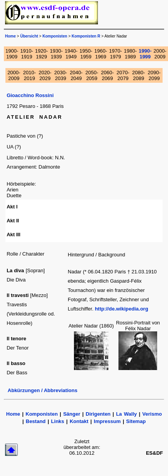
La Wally (126, 414)
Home (13, 414)
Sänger (71, 414)
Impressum (107, 421)
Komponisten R (86, 36)
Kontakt (79, 421)
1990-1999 (145, 54)
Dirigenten (98, 414)
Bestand (36, 421)
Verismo (152, 414)
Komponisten (55, 36)
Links (57, 421)
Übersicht (29, 36)
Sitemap (136, 421)
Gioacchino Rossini (30, 95)
